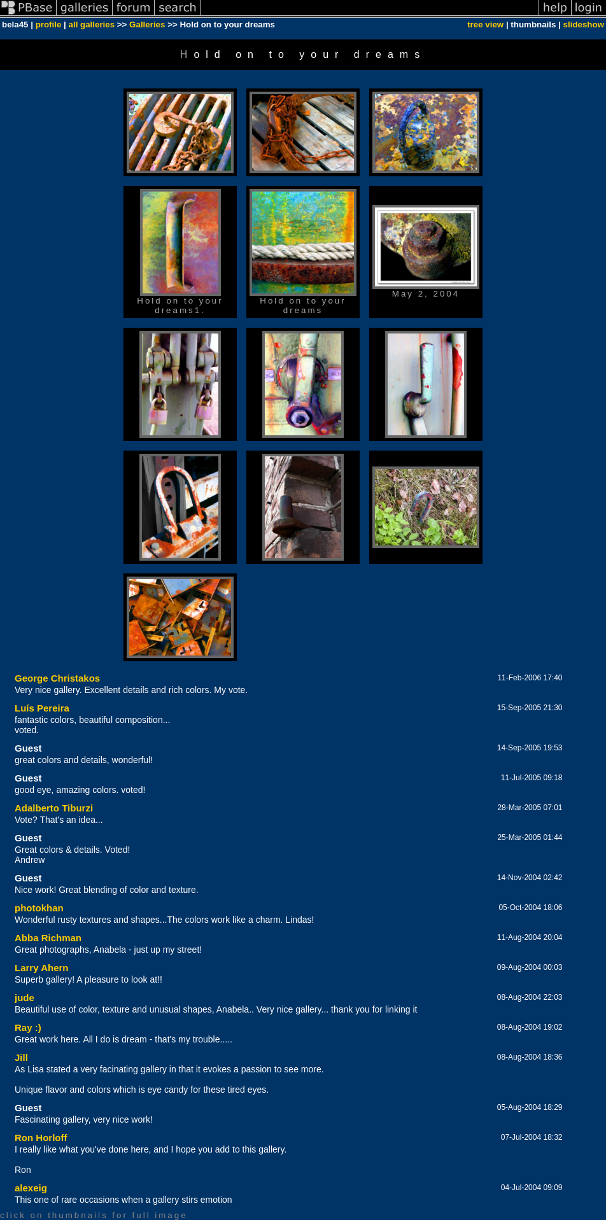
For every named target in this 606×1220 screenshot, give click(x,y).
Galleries (147, 24)
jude (24, 997)
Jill (21, 1057)
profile (49, 24)
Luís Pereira (42, 708)
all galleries (92, 24)
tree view (485, 24)
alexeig (31, 1187)
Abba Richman (48, 937)
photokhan (39, 907)
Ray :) (28, 1027)
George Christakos (57, 678)
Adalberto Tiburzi (54, 808)
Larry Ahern (41, 967)
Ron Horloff (41, 1137)
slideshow (583, 24)
